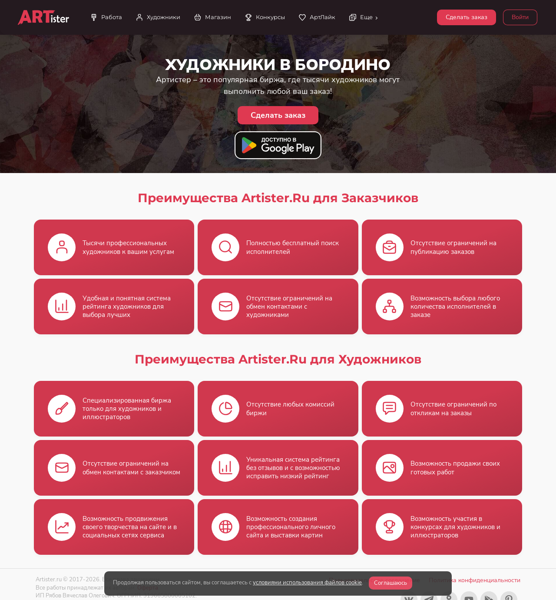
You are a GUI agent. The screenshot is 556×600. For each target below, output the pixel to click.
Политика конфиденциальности (474, 580)
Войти (520, 17)
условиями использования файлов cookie (307, 583)
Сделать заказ (466, 17)
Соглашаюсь (390, 583)
